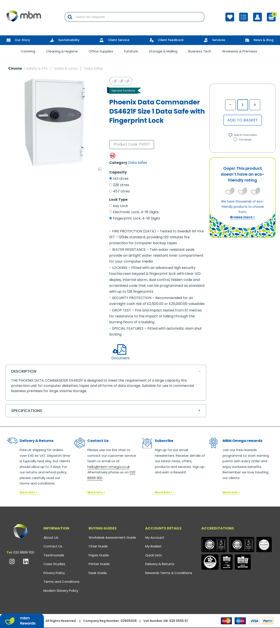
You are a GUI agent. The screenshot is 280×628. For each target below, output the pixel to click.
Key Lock (120, 206)
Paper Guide (99, 555)
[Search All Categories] (134, 17)
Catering (28, 51)
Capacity (118, 172)
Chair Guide (98, 546)
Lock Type (118, 199)
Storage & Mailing (163, 51)
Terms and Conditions (61, 581)
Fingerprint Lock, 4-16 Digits (136, 218)
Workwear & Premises (239, 51)
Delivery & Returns (159, 564)
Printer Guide (99, 564)
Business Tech (199, 51)
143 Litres (120, 178)
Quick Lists (153, 555)
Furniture (131, 51)
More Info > (28, 492)
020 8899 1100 (23, 552)
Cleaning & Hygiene (62, 51)
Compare (242, 139)
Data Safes (93, 68)
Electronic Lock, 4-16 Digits (136, 212)
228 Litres (121, 185)
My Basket (153, 546)
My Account (154, 537)
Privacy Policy (54, 573)
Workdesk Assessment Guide (112, 537)
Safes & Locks (66, 68)
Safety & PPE (37, 68)
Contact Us (52, 546)
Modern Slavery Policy (60, 590)
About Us (50, 537)
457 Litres (121, 191)
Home (15, 68)
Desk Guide (98, 573)
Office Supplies (101, 51)
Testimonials (53, 555)
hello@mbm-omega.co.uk (108, 466)
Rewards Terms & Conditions (168, 573)
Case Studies (54, 564)
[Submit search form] (69, 17)
